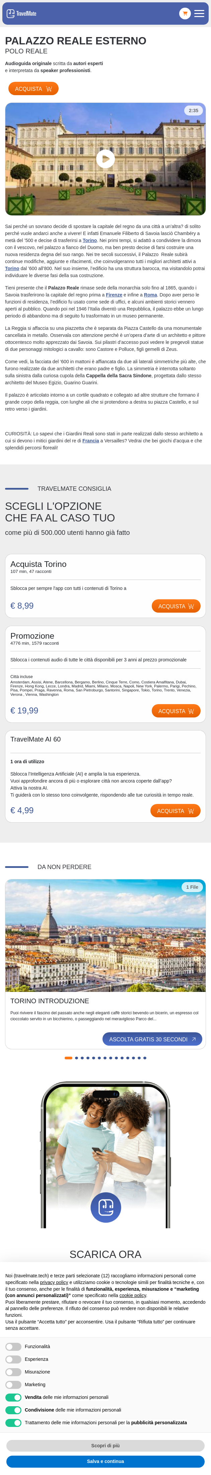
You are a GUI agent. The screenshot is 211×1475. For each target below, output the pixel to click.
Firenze (114, 294)
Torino (90, 240)
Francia (90, 440)
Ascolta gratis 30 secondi (153, 1039)
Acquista (33, 89)
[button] (68, 1058)
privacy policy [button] (54, 1282)
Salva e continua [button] (105, 1461)
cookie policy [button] (133, 1295)
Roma (150, 294)
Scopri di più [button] (105, 1445)
